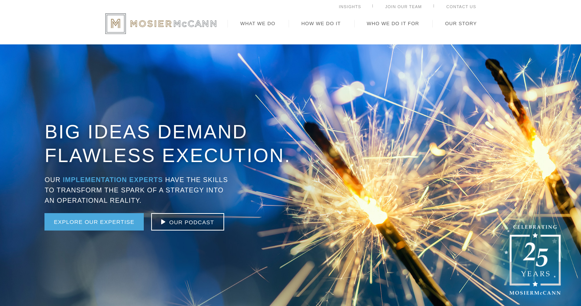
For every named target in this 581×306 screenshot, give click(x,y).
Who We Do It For (393, 23)
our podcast (191, 222)
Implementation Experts (113, 180)
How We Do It (321, 23)
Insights (350, 6)
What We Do (257, 23)
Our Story (461, 23)
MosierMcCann (160, 23)
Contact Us (461, 6)
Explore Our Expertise (94, 222)
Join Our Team (403, 6)
